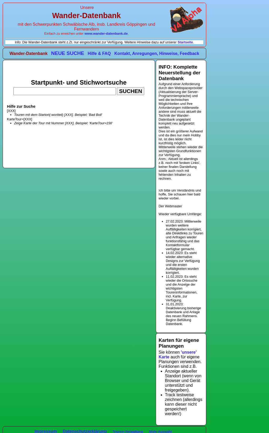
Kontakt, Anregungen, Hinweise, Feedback (156, 53)
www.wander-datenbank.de (106, 33)
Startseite (185, 42)
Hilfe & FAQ (99, 53)
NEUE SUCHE (67, 53)
